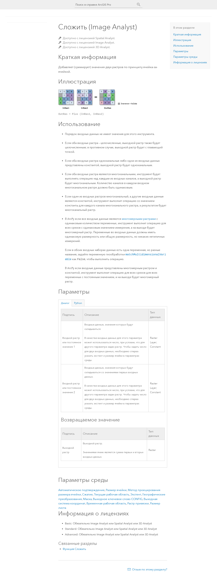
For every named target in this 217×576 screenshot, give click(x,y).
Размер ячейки (116, 490)
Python (78, 303)
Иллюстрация (182, 40)
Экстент (135, 494)
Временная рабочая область (106, 503)
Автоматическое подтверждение (81, 490)
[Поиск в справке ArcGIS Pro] (105, 5)
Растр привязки (138, 503)
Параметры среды (185, 56)
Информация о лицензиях (190, 62)
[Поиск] (138, 4)
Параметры (180, 51)
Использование (183, 45)
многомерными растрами (139, 218)
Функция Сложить (74, 549)
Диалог (65, 303)
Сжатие (87, 494)
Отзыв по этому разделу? (149, 569)
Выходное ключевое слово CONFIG (117, 499)
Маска (87, 499)
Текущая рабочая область (111, 494)
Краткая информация (187, 34)
